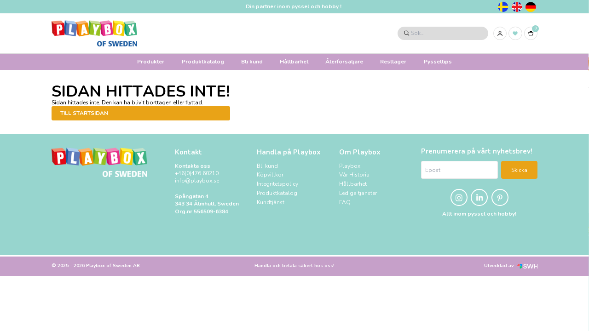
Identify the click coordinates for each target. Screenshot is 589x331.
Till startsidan (84, 113)
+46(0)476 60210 (197, 173)
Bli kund (252, 61)
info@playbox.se (197, 180)
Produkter (150, 61)
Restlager (393, 61)
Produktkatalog (203, 61)
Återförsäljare (344, 61)
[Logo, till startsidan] (94, 33)
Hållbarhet (294, 61)
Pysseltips (438, 61)
